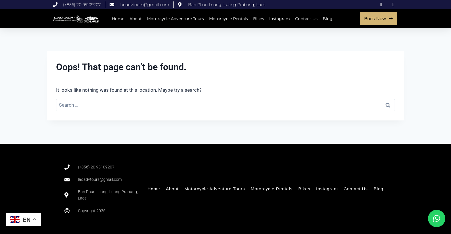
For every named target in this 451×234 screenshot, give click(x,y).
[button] (436, 218)
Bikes (258, 18)
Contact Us (306, 18)
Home (118, 18)
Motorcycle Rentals (228, 18)
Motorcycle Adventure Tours (175, 18)
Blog (327, 18)
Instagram (279, 18)
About (135, 18)
